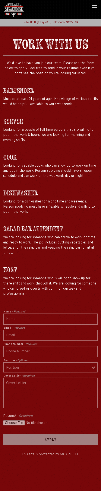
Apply (51, 439)
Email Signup (50, 485)
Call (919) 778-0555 (50, 474)
